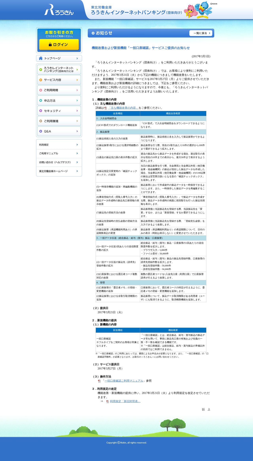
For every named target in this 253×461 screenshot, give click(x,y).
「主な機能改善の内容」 (123, 107)
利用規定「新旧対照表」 (125, 401)
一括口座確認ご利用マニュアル (124, 380)
